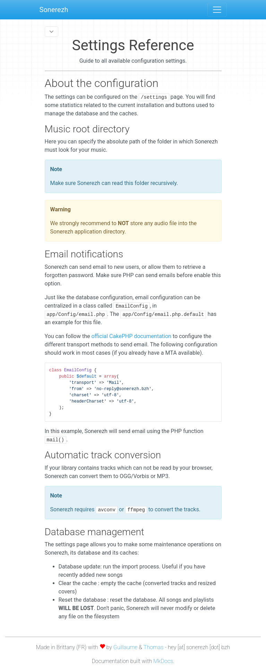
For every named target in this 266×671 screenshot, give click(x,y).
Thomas (154, 647)
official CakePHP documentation (131, 336)
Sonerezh (54, 10)
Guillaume (125, 647)
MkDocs (163, 661)
